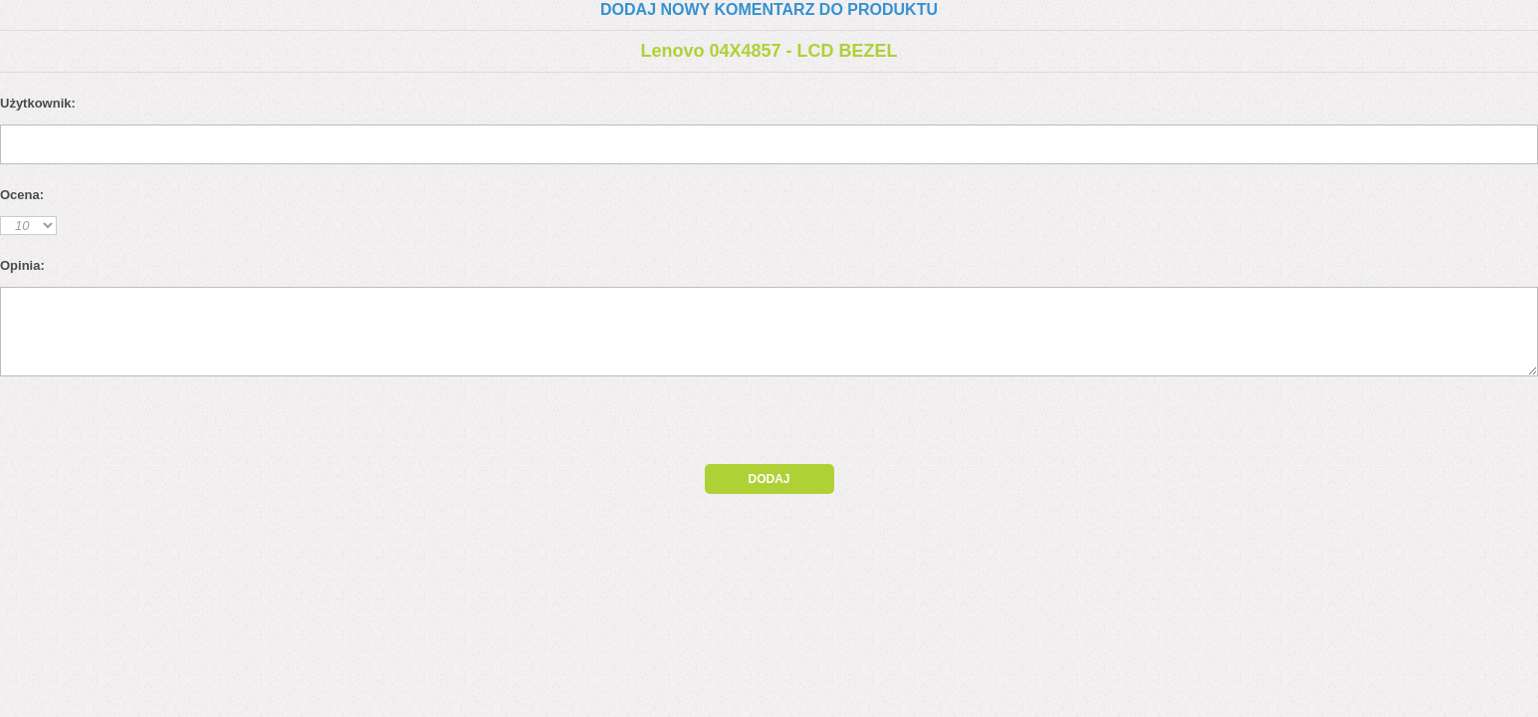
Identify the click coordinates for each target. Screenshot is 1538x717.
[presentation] (171, 425)
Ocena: (22, 194)
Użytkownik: (38, 103)
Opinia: (22, 265)
